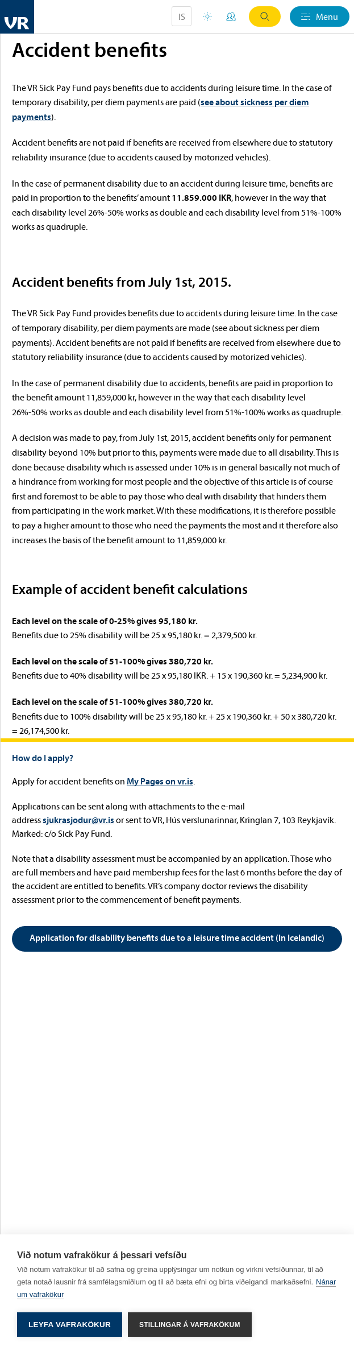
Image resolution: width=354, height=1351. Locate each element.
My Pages (231, 16)
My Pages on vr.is (160, 781)
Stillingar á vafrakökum (189, 1325)
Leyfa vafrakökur (69, 1324)
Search (264, 16)
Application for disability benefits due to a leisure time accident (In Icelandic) (177, 937)
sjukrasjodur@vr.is (78, 819)
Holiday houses (207, 16)
